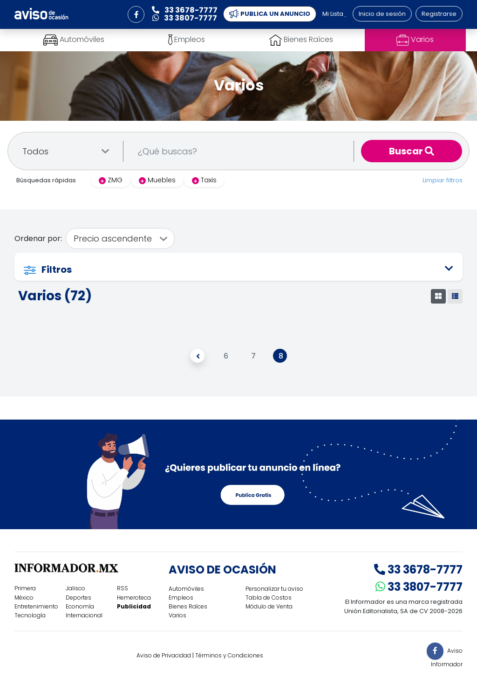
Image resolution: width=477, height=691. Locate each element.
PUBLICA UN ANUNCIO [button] (269, 14)
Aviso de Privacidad (163, 655)
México (24, 597)
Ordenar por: (38, 238)
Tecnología (30, 615)
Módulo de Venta (269, 606)
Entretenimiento (36, 606)
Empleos (181, 597)
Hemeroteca (134, 597)
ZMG (111, 180)
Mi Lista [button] (334, 13)
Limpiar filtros (442, 180)
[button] (136, 14)
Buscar (411, 151)
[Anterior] (197, 356)
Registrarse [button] (439, 13)
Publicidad (134, 606)
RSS (122, 588)
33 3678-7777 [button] (185, 10)
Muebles (157, 180)
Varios (177, 615)
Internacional (84, 615)
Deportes (78, 597)
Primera (25, 588)
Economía (80, 606)
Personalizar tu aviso (274, 589)
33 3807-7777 (419, 586)
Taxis (204, 180)
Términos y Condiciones (229, 655)
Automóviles (186, 589)
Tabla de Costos (268, 597)
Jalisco (75, 588)
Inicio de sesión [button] (382, 13)
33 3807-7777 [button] (184, 18)
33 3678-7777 (418, 569)
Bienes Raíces (188, 606)
